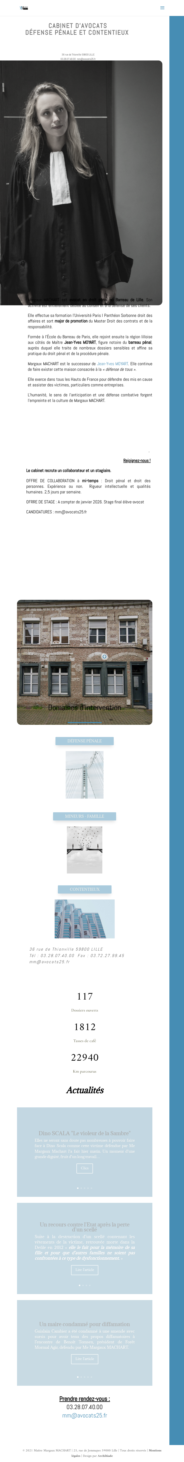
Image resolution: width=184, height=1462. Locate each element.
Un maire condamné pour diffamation (84, 1324)
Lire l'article (84, 1270)
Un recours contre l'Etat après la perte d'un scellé (85, 1227)
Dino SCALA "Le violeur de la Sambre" (85, 1133)
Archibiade (105, 1456)
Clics (84, 1168)
